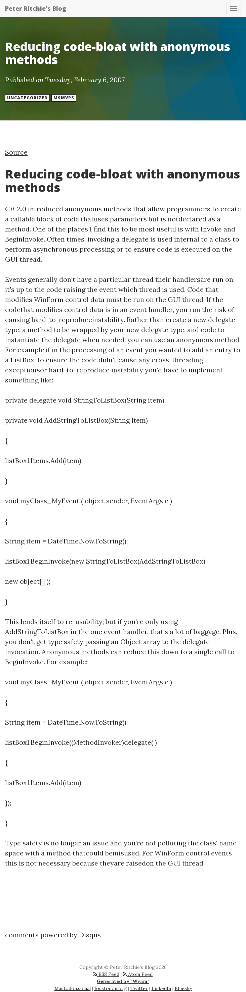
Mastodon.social (72, 988)
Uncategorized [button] (27, 98)
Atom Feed (138, 974)
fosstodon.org (110, 988)
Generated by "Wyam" (123, 981)
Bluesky (183, 988)
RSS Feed (106, 974)
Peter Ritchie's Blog (35, 8)
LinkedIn (161, 988)
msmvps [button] (63, 98)
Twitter (139, 988)
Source (16, 152)
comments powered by (53, 935)
